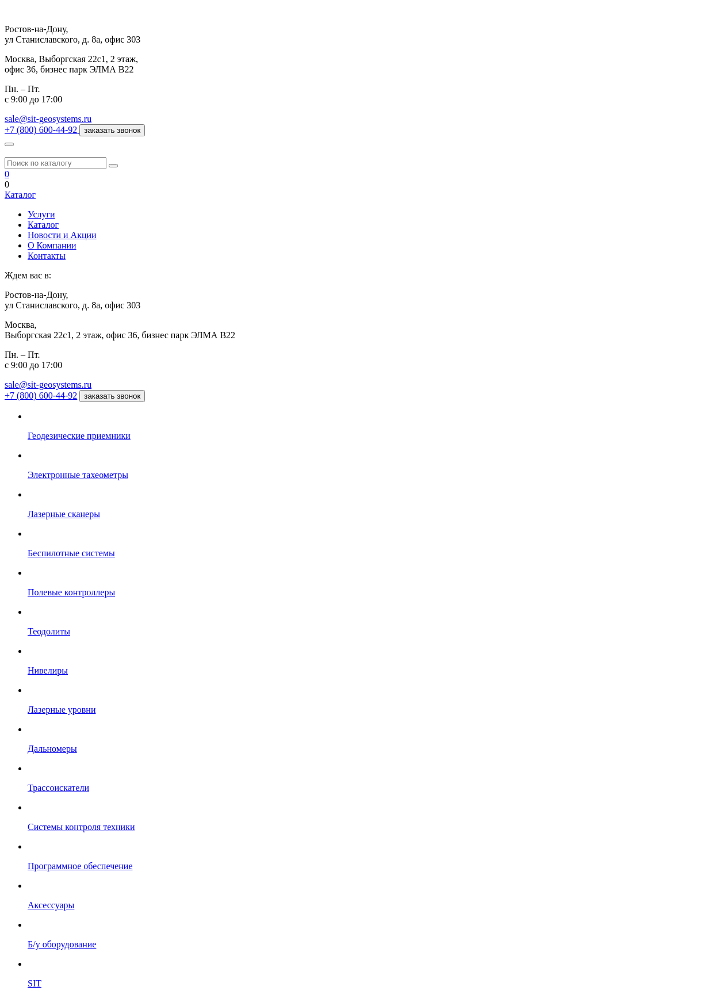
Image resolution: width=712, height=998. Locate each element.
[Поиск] (113, 165)
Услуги (41, 214)
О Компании (52, 245)
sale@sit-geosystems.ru (48, 119)
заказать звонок (112, 130)
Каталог (20, 195)
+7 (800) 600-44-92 (41, 395)
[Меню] (9, 144)
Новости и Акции (62, 235)
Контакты (47, 256)
